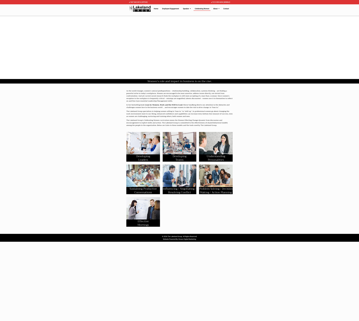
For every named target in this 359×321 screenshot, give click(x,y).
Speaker (187, 8)
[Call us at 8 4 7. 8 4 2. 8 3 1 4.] (138, 2)
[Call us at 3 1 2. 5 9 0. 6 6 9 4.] (220, 2)
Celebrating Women (202, 9)
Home (156, 9)
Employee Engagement (170, 9)
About (216, 8)
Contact (226, 9)
